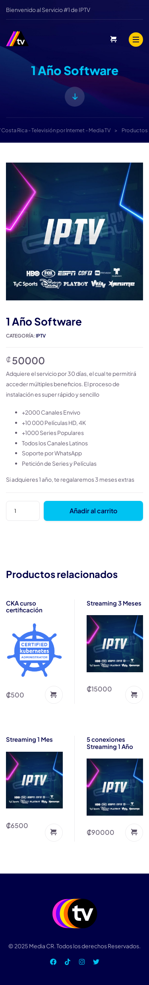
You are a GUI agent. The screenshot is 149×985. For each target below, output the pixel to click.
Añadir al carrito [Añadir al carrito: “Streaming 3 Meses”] (134, 695)
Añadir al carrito (93, 510)
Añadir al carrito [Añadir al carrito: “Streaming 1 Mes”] (54, 833)
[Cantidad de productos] (23, 511)
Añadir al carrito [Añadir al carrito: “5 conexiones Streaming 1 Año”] (134, 833)
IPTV (41, 336)
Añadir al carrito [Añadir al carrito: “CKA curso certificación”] (54, 695)
